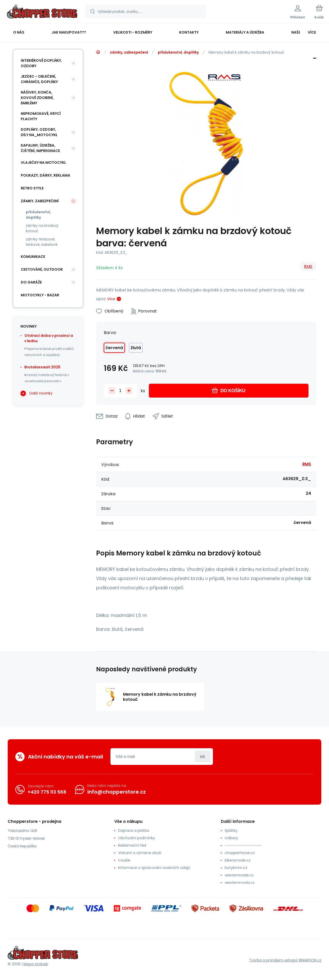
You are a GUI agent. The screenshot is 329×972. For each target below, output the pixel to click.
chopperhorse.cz (240, 852)
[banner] (42, 12)
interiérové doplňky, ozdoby (41, 63)
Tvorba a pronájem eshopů (273, 960)
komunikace (33, 256)
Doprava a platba (133, 830)
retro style (32, 188)
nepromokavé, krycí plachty (41, 116)
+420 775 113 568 (47, 792)
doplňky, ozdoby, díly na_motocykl (39, 132)
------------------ (243, 845)
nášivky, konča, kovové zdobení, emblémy (37, 98)
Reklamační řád (132, 845)
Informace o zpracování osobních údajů (154, 867)
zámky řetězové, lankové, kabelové (42, 242)
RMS (308, 266)
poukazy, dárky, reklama (45, 175)
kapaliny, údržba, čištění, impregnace (40, 148)
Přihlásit (202, 756)
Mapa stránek (36, 964)
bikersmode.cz (238, 860)
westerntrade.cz (239, 875)
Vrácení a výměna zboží (139, 852)
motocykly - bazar (40, 295)
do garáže (31, 282)
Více (111, 298)
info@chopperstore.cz (116, 791)
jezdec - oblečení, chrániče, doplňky (39, 79)
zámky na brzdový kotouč (42, 228)
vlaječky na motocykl (43, 162)
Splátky (231, 830)
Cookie (124, 860)
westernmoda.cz (240, 882)
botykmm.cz (236, 867)
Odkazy (231, 838)
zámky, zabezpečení (129, 52)
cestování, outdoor (42, 269)
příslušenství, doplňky (178, 52)
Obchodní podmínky (136, 838)
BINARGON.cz (310, 960)
